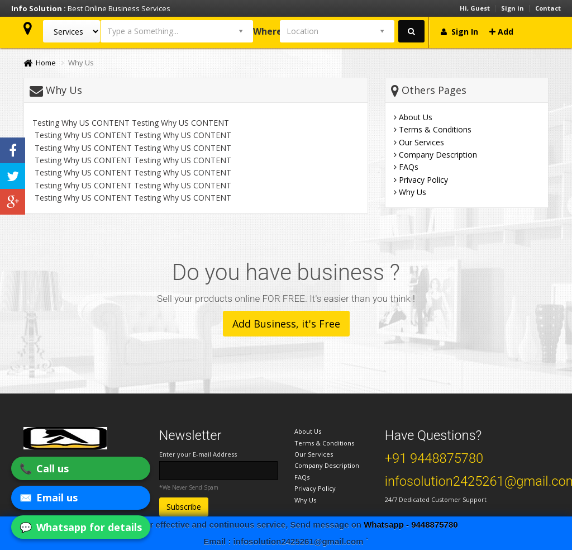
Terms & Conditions (432, 129)
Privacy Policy (421, 179)
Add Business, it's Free (286, 323)
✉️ (49, 497)
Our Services (419, 142)
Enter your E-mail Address (198, 454)
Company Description (435, 154)
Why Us (410, 192)
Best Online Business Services (90, 8)
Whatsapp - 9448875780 (410, 524)
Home (39, 63)
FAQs (406, 167)
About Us (413, 117)
